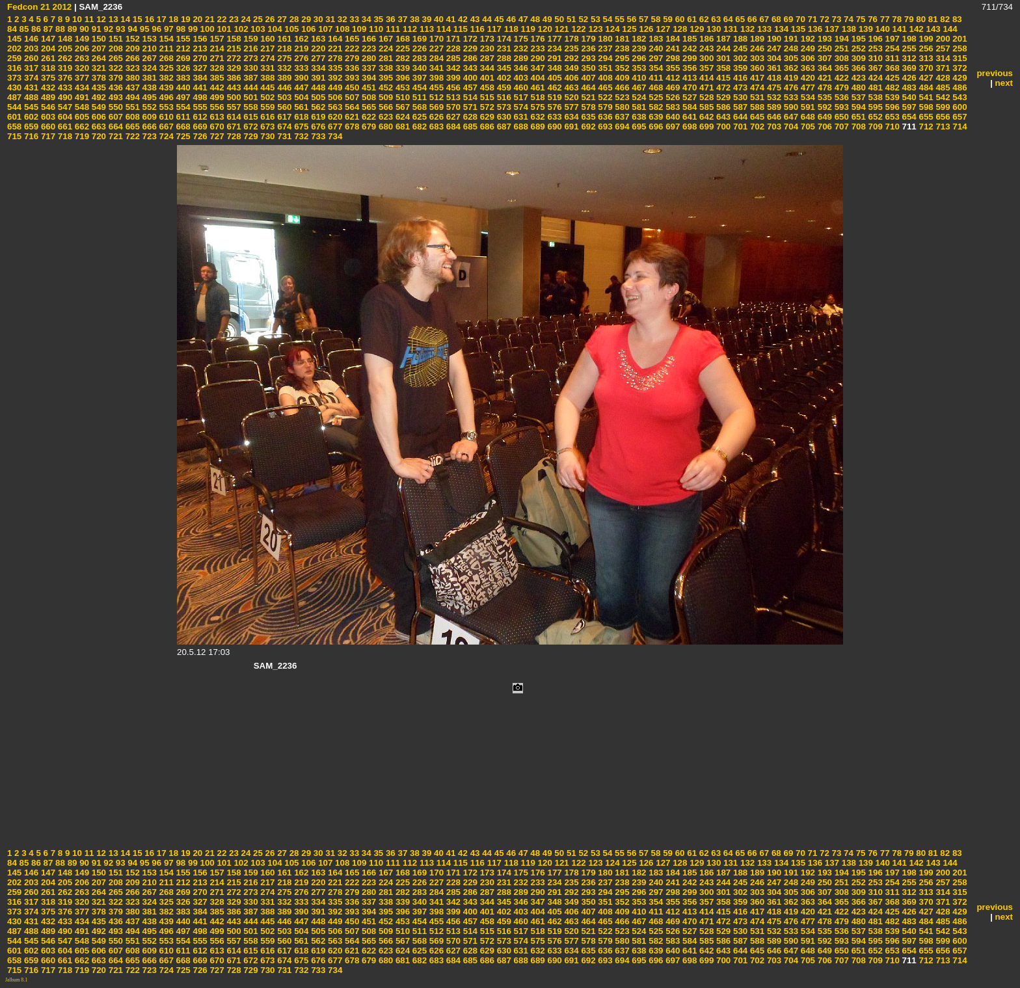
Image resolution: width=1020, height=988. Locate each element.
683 (435, 126)
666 (148, 126)
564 (350, 107)
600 (958, 107)
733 (316, 136)
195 (857, 39)
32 (341, 19)
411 (655, 78)
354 (655, 68)
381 (148, 78)
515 (485, 97)
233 (536, 48)
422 (840, 78)
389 (283, 78)
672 (249, 126)
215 (232, 48)
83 (956, 19)
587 (739, 107)
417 (755, 78)
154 (165, 39)
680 (384, 126)
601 (14, 117)
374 (29, 78)
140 (881, 29)
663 (97, 126)
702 (755, 126)
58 (655, 19)
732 (300, 136)
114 (442, 29)
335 (333, 68)
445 (266, 87)
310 (874, 58)
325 (165, 68)
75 (859, 19)
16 (148, 19)
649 (823, 117)
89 (71, 29)
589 (772, 107)
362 (789, 68)
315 (958, 58)
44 (485, 19)
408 (604, 78)
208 (114, 48)
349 (570, 68)
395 (384, 78)
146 (29, 39)
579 (604, 107)
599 (941, 107)
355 (671, 68)
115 (459, 29)
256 (925, 48)
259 (14, 58)
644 (739, 117)
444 (249, 87)
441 (199, 87)
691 (570, 126)
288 (502, 58)
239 (638, 48)
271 (216, 58)
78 (896, 19)
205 (63, 48)
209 (131, 48)
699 (705, 126)
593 (840, 107)
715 (14, 136)
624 (401, 117)
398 (435, 78)
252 (857, 48)
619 (316, 117)
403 (519, 78)
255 (908, 48)
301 (722, 58)
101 (223, 29)
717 (46, 136)
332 (283, 68)
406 (570, 78)
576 (553, 107)
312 (908, 58)
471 (705, 87)
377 (80, 78)
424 (874, 78)
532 (772, 97)
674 (283, 126)
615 (249, 117)
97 (167, 29)
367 (874, 68)
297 (655, 58)
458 (485, 87)
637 (621, 117)
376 (63, 78)
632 (536, 117)
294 (604, 58)
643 (722, 117)
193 (823, 39)
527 (688, 97)
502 (266, 97)
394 (367, 78)
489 (46, 97)
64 (727, 19)
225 (401, 48)
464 (587, 87)
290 (536, 58)
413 (688, 78)
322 (114, 68)
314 (941, 58)
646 (772, 117)
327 (199, 68)
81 (932, 19)
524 (638, 97)
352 (621, 68)
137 (830, 29)
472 (722, 87)
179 (587, 39)
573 (502, 107)
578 (587, 107)
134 (780, 29)
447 (300, 87)
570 (452, 107)
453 (401, 87)
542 (941, 97)
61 (691, 19)
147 (46, 39)
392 (333, 78)
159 (249, 39)
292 (570, 58)
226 (418, 48)
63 (715, 19)
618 (300, 117)
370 (925, 68)
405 (553, 78)
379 (114, 78)
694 (621, 126)
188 (739, 39)
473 (739, 87)
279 (350, 58)
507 (350, 97)
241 (671, 48)
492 (97, 97)
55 (618, 19)
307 (823, 58)
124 (611, 29)
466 (621, 87)
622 (367, 117)
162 (300, 39)
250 (823, 48)
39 (426, 19)
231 (502, 48)
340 (418, 68)
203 (29, 48)
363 (806, 68)
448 (316, 87)
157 (216, 39)
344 (485, 68)
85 (23, 29)
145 (14, 39)
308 (840, 58)
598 (925, 107)
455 (435, 87)
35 (377, 19)
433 (63, 87)
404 (536, 78)
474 (755, 87)
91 (95, 29)
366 (857, 68)
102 (240, 29)
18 (173, 19)
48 (534, 19)
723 (148, 136)
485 (941, 87)
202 (14, 48)
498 (199, 97)
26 (269, 19)
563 (333, 107)
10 (76, 19)
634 (570, 117)
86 (35, 29)
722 (131, 136)
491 (80, 97)
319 (63, 68)
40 (437, 19)
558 (249, 107)
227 (435, 48)
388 (266, 78)
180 (604, 39)
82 (944, 19)
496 (165, 97)
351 (604, 68)
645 (755, 117)
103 (256, 29)
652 (874, 117)
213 (199, 48)
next (1004, 83)
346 (519, 68)
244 (722, 48)
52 (582, 19)
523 (621, 97)
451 (367, 87)
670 (216, 126)
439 (165, 87)
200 (941, 39)
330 (249, 68)
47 (522, 19)
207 (97, 48)
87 (47, 29)
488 (29, 97)
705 (806, 126)
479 (840, 87)
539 (891, 97)
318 (46, 68)
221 (333, 48)
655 (925, 117)
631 (519, 117)
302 (739, 58)
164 (333, 39)
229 (469, 48)
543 (958, 97)
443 (232, 87)
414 (705, 78)
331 (266, 68)
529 (722, 97)
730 (266, 136)
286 (469, 58)
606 (97, 117)
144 (949, 29)
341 (435, 68)
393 (350, 78)
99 (191, 29)
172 (469, 39)
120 (543, 29)
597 (908, 107)
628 (469, 117)
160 (266, 39)
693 (604, 126)
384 (199, 78)
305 (789, 58)
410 (638, 78)
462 (553, 87)
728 (232, 136)
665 (131, 126)
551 (131, 107)
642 (705, 117)
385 (216, 78)
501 (249, 97)
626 (435, 117)
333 (300, 68)
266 (131, 58)
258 (958, 48)
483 (908, 87)
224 (384, 48)
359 (739, 68)
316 (14, 68)
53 (594, 19)
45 (498, 19)
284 (435, 58)
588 (755, 107)
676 (316, 126)
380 (131, 78)
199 (925, 39)
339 (401, 68)
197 (891, 39)
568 (418, 107)
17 (160, 19)
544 (14, 107)
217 (266, 48)
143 (932, 29)
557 (232, 107)
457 (469, 87)
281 (384, 58)
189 (755, 39)
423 (857, 78)
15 (136, 19)
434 (80, 87)
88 (59, 29)
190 (772, 39)
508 (367, 97)
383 (182, 78)
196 (874, 39)
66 (751, 19)
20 (197, 19)
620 (333, 117)
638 (638, 117)
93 (119, 29)
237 (604, 48)
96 (156, 29)
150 (97, 39)
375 (46, 78)
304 (772, 58)
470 (688, 87)
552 (148, 107)
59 (666, 19)
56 (630, 19)
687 (502, 126)
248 (789, 48)
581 (638, 107)
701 (739, 126)
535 (823, 97)
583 (671, 107)
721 (114, 136)
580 (621, 107)
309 (857, 58)
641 (688, 117)
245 (739, 48)
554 (182, 107)
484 (925, 87)
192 (806, 39)
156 (199, 39)
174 (502, 39)
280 (367, 58)
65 (739, 19)
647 (789, 117)
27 (281, 19)
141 (898, 29)
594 (857, 107)
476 (789, 87)
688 (519, 126)
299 (688, 58)
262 (63, 58)
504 (300, 97)
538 (874, 97)
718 (63, 136)
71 (811, 19)
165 (350, 39)
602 (29, 117)
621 (350, 117)
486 (958, 87)
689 (536, 126)
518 (536, 97)
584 (688, 107)
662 (80, 126)
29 (305, 19)
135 (796, 29)
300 (705, 58)
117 (493, 29)
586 (722, 107)
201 (958, 39)
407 (587, 78)
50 (558, 19)
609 (148, 117)
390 (300, 78)
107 (323, 29)
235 (570, 48)
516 (502, 97)
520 (570, 97)
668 (182, 126)
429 (958, 78)
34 (365, 19)
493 (114, 97)
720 (97, 136)
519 (553, 97)
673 (266, 126)
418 (772, 78)
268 (165, 58)
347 (536, 68)
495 (148, 97)
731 (283, 136)
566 (384, 107)
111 (391, 29)
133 (763, 29)
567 (401, 107)
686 (485, 126)
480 (857, 87)
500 (232, 97)
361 (772, 68)
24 (245, 19)
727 (216, 136)
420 (806, 78)
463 (570, 87)
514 (469, 97)
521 (587, 97)
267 (148, 58)
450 (350, 87)
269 (182, 58)
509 (384, 97)
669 (199, 126)
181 (621, 39)
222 (350, 48)
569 (435, 107)
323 (131, 68)
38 (413, 19)
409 (621, 78)
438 (148, 87)
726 (199, 136)
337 (367, 68)
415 (722, 78)
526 (671, 97)
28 (293, 19)
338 (384, 68)
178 (570, 39)
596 (891, 107)
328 (216, 68)
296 (638, 58)
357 (705, 68)
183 (655, 39)
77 (884, 19)
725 (182, 136)
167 (384, 39)
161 (283, 39)
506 (333, 97)
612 (199, 117)
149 (80, 39)
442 (216, 87)
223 (367, 48)
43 (474, 19)
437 (131, 87)
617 (283, 117)
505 (316, 97)
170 (435, 39)
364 (823, 68)
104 (273, 29)
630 (502, 117)
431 (29, 87)
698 (688, 126)
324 (148, 68)
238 (621, 48)
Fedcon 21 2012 (39, 7)
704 (789, 126)
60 (679, 19)
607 (114, 117)
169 (418, 39)
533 (789, 97)
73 (835, 19)
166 (367, 39)
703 (772, 126)
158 (232, 39)
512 (435, 97)
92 (107, 29)
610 (165, 117)
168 (401, 39)
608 (131, 117)
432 (46, 87)
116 (476, 29)
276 (300, 58)
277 (316, 58)
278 (333, 58)
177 (553, 39)
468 (655, 87)
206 (80, 48)
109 (357, 29)
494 (131, 97)
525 (655, 97)
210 (148, 48)
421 (823, 78)
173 (485, 39)
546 (46, 107)
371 (941, 68)
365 (840, 68)
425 (891, 78)
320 (80, 68)
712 (925, 126)
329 (232, 68)
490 (63, 97)
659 (29, 126)
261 (46, 58)
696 (655, 126)
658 (14, 126)
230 (485, 48)
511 (418, 97)
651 (857, 117)
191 (789, 39)
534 (806, 97)
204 (46, 48)
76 (871, 19)
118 (510, 29)
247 (772, 48)
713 (941, 126)
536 (840, 97)
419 (789, 78)
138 (847, 29)
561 (300, 107)
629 (485, 117)
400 (469, 78)
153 (148, 39)
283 (418, 58)
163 (316, 39)
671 (232, 126)
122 (577, 29)
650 (840, 117)
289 (519, 58)
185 (688, 39)
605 (80, 117)
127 (662, 29)
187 (722, 39)
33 (353, 19)
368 (891, 68)
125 (628, 29)
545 (29, 107)
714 (958, 126)
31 (329, 19)
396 (401, 78)
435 (97, 87)
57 (642, 19)
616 (266, 117)
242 (688, 48)
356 (688, 68)
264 (97, 58)
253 (874, 48)
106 (307, 29)
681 (401, 126)
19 (184, 19)
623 (384, 117)
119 (526, 29)
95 (143, 29)
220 (316, 48)
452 (384, 87)
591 (806, 107)
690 (553, 126)
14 (124, 19)
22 (221, 19)
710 (891, 126)
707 (840, 126)
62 (703, 19)
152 (131, 39)
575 (536, 107)
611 (182, 117)
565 (367, 107)
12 (100, 19)
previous (994, 73)
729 (249, 136)
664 (114, 126)
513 (452, 97)
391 (316, 78)
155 (182, 39)
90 (83, 29)
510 (401, 97)
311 (891, 58)
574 (519, 107)
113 (425, 29)
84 (12, 29)
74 (847, 19)
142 (915, 29)
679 (367, 126)
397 (418, 78)
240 (655, 48)
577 (570, 107)
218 (283, 48)
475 (772, 87)
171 (452, 39)
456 (452, 87)
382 (165, 78)
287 (485, 58)
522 (604, 97)
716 (29, 136)
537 (857, 97)
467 (638, 87)
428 (941, 78)
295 (621, 58)
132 (746, 29)
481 (874, 87)
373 (14, 78)
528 (705, 97)
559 (266, 107)
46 (510, 19)
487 (14, 97)
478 (823, 87)
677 (333, 126)
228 (452, 48)
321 (97, 68)
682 (418, 126)
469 (671, 87)
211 (165, 48)
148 (63, 39)
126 (645, 29)
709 (874, 126)
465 (604, 87)
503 (283, 97)
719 (80, 136)
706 (823, 126)
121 (560, 29)
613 (216, 117)
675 (300, 126)
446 (283, 87)
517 (519, 97)
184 (671, 39)
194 (840, 39)
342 (452, 68)
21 (208, 19)
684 (452, 126)
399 (452, 78)
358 (722, 68)
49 (546, 19)
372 (958, 68)
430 (14, 87)
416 (739, 78)
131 (729, 29)
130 (712, 29)
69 (787, 19)
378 (97, 78)
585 (705, 107)
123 (594, 29)
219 (300, 48)
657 (958, 117)
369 (908, 68)
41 (450, 19)
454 (418, 87)
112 (408, 29)
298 (671, 58)
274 (266, 58)
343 (469, 68)
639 (655, 117)
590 (789, 107)
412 (671, 78)
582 (655, 107)
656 (941, 117)
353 (638, 68)
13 (112, 19)
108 (340, 29)
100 (206, 29)
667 (165, 126)
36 (389, 19)
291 (553, 58)
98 (180, 29)
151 (114, 39)
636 (604, 117)
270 (199, 58)
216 (249, 48)
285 (452, 58)
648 (806, 117)
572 (485, 107)
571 (469, 107)
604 (63, 117)
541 (925, 97)
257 (941, 48)
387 (249, 78)
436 (114, 87)
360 (755, 68)
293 (587, 58)
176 (536, 39)
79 (908, 19)
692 (587, 126)
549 (97, 107)
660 (46, 126)
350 (587, 68)
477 (806, 87)
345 (502, 68)
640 (671, 117)
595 (874, 107)
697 (671, 126)
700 (722, 126)
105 (290, 29)
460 (519, 87)
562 (316, 107)
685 (469, 126)
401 (485, 78)
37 (402, 19)
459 (502, 87)
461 (536, 87)
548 (80, 107)
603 (46, 117)
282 (401, 58)
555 (199, 107)
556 (216, 107)
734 (333, 136)
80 (920, 19)
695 (638, 126)
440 (182, 87)
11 (88, 19)
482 (891, 87)
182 (638, 39)
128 (678, 29)
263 (80, 58)
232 (519, 48)
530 (739, 97)
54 (606, 19)
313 (925, 58)
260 (29, 58)
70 (799, 19)
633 (553, 117)
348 (553, 68)
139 (864, 29)
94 (132, 29)
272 (232, 58)
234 (553, 48)
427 (925, 78)
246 (755, 48)
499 (216, 97)
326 (182, 68)
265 (114, 58)
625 (418, 117)
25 (256, 19)
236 (587, 48)
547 (63, 107)
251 (840, 48)
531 (755, 97)
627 (452, 117)
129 (695, 29)
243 (705, 48)
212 (182, 48)
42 (461, 19)
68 (775, 19)
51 (570, 19)
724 (165, 136)
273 (249, 58)
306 (806, 58)
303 (755, 58)
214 (216, 48)
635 (587, 117)
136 (813, 29)
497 (182, 97)
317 (29, 68)
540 (908, 97)
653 (891, 117)
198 (908, 39)
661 (63, 126)
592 (823, 107)
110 (374, 29)
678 (350, 126)
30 (317, 19)
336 (350, 68)
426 (908, 78)
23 (232, 19)
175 (519, 39)
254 (891, 48)
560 (283, 107)
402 (502, 78)
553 (165, 107)
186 (705, 39)
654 (908, 117)
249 (806, 48)
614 (232, 117)
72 (823, 19)
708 (857, 126)
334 (316, 68)
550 (114, 107)
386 (232, 78)
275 (283, 58)
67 (763, 19)
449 (333, 87)
